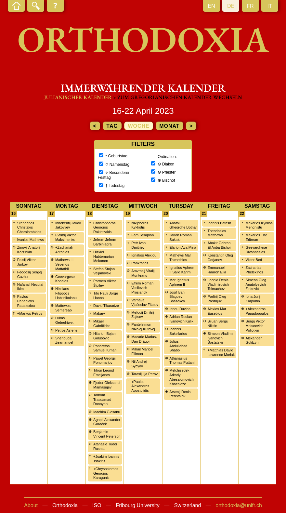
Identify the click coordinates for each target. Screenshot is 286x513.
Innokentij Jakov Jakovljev (68, 225)
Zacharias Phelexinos (254, 270)
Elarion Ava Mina (182, 247)
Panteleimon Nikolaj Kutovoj (143, 326)
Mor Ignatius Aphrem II (179, 282)
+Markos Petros (29, 313)
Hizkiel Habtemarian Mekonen (103, 256)
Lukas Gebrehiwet (64, 320)
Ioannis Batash (219, 223)
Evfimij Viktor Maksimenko (65, 237)
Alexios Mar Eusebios (216, 311)
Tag (112, 126)
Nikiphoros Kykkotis (139, 225)
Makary (99, 313)
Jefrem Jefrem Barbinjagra (104, 242)
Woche (138, 126)
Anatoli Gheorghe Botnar (183, 225)
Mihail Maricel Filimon (142, 351)
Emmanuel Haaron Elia (216, 270)
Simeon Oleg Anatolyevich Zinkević (256, 284)
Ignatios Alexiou (143, 255)
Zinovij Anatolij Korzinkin (28, 249)
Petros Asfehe (66, 330)
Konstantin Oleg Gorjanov (220, 257)
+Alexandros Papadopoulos (257, 311)
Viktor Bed (254, 260)
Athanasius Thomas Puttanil (182, 360)
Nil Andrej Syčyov (139, 364)
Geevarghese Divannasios (256, 249)
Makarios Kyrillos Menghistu (259, 225)
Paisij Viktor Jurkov (26, 262)
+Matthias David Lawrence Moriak (221, 352)
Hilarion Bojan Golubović (104, 336)
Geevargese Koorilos (65, 279)
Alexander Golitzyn (254, 340)
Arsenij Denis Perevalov (179, 394)
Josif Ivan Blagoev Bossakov (177, 296)
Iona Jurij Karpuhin (253, 299)
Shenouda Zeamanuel (64, 340)
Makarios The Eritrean (256, 237)
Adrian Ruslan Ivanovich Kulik (181, 319)
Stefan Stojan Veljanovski (104, 271)
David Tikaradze (106, 306)
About (31, 505)
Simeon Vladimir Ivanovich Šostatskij (220, 338)
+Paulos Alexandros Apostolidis (140, 386)
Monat (169, 126)
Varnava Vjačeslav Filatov (144, 302)
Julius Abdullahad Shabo (178, 345)
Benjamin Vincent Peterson (107, 434)
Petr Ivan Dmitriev (138, 245)
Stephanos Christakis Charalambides (29, 227)
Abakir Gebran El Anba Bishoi (218, 245)
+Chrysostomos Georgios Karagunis (105, 473)
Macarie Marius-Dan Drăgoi (144, 339)
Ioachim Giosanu (106, 412)
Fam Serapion (142, 235)
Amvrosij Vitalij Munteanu (142, 273)
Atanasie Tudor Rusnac (105, 446)
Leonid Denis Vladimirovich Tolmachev (217, 284)
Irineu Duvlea (179, 309)
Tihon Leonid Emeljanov (103, 372)
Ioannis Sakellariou (178, 331)
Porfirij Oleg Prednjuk (216, 299)
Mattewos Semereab (63, 308)
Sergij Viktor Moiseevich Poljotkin (255, 325)
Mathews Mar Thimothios (180, 257)
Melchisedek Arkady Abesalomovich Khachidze (181, 377)
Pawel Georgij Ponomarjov (104, 360)
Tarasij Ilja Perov (144, 374)
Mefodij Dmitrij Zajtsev (142, 314)
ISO (96, 505)
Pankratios (139, 263)
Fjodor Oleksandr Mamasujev (107, 385)
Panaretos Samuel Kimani (105, 348)
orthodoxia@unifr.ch (238, 505)
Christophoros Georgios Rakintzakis (104, 227)
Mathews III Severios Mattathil (64, 264)
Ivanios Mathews (30, 240)
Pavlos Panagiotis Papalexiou (26, 301)
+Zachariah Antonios (64, 249)
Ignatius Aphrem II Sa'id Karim (182, 270)
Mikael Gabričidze (101, 323)
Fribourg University (138, 505)
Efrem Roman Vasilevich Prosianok (142, 287)
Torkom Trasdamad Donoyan (102, 399)
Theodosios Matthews (216, 233)
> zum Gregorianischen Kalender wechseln (177, 97)
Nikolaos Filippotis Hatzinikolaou (66, 293)
